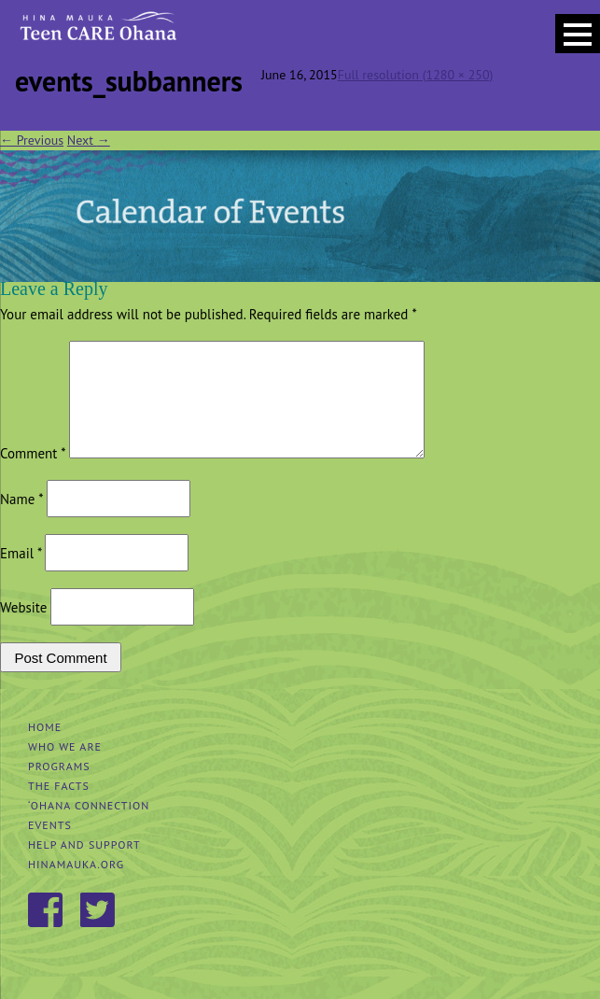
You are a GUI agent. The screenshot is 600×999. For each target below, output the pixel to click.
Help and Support (84, 867)
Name (21, 521)
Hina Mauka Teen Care (96, 32)
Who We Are (65, 769)
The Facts (59, 808)
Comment (32, 476)
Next (88, 140)
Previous (31, 140)
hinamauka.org (76, 886)
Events (50, 847)
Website (23, 630)
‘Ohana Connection (88, 828)
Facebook (46, 933)
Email (20, 575)
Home (45, 749)
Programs (59, 788)
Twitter (99, 933)
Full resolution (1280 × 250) (416, 74)
